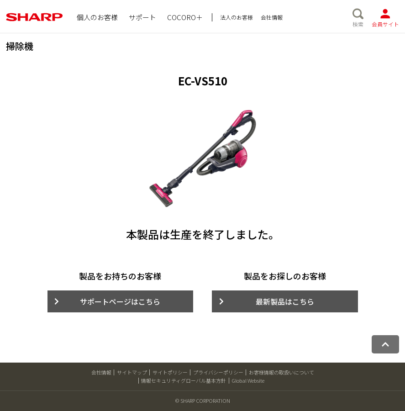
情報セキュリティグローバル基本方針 (183, 380)
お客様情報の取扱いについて (281, 372)
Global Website (247, 380)
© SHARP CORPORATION (202, 400)
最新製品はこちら (285, 301)
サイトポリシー (170, 372)
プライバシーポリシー (218, 372)
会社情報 (101, 372)
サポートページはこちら (120, 301)
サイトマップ (132, 372)
